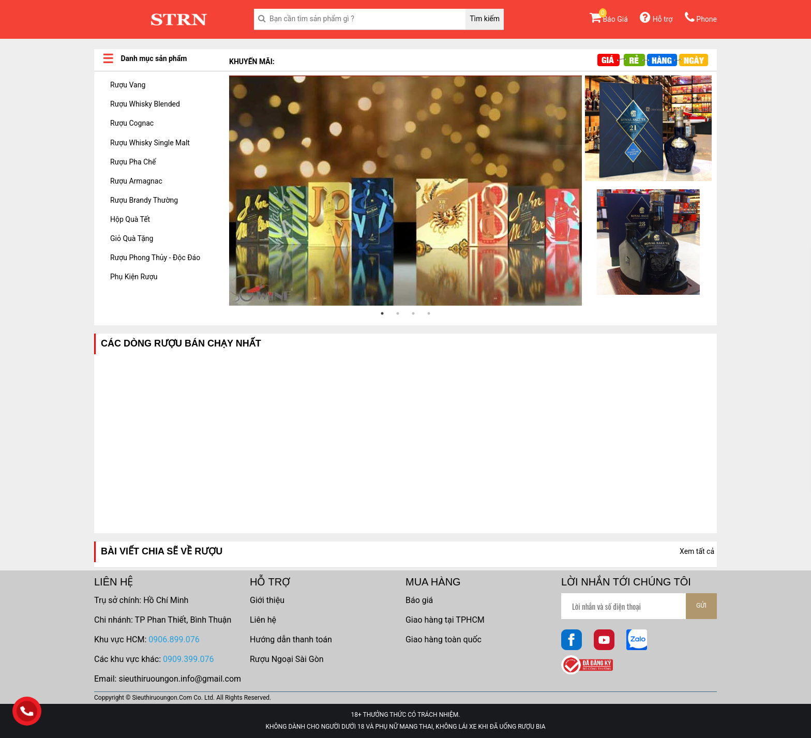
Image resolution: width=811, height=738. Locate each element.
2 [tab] (398, 313)
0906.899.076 (173, 639)
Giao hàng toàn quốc (444, 639)
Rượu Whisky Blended (145, 104)
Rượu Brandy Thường (144, 200)
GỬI (701, 605)
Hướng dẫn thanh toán (291, 639)
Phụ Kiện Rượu (134, 277)
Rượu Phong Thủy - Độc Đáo (155, 257)
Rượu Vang (127, 85)
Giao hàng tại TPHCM (445, 620)
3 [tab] (413, 313)
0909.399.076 (188, 659)
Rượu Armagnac (136, 181)
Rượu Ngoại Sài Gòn (287, 659)
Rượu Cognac (132, 123)
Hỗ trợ (656, 19)
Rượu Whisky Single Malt (150, 143)
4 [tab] (429, 313)
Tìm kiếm (485, 18)
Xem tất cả (697, 551)
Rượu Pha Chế (133, 162)
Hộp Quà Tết (130, 219)
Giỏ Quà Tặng (131, 238)
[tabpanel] (405, 191)
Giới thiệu (267, 600)
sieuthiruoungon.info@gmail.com (179, 679)
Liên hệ (263, 620)
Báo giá (419, 600)
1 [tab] (382, 313)
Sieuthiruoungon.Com (162, 697)
